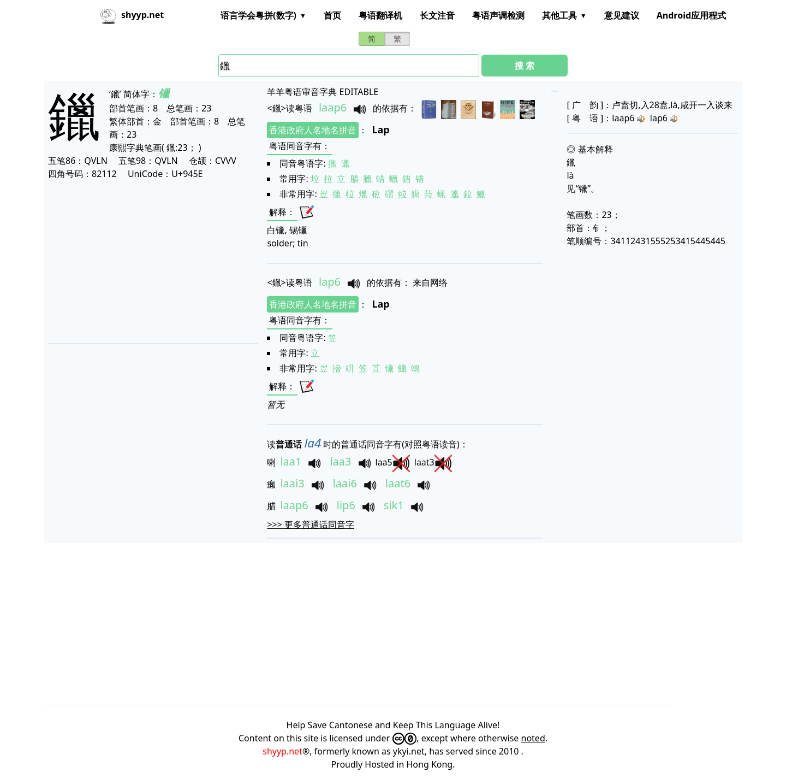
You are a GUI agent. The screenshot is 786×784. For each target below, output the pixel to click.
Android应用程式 (691, 15)
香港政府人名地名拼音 (312, 130)
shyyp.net (282, 751)
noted (533, 738)
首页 (332, 15)
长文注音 (437, 15)
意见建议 (621, 15)
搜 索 (524, 66)
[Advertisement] (150, 261)
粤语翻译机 (380, 15)
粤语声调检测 (498, 15)
